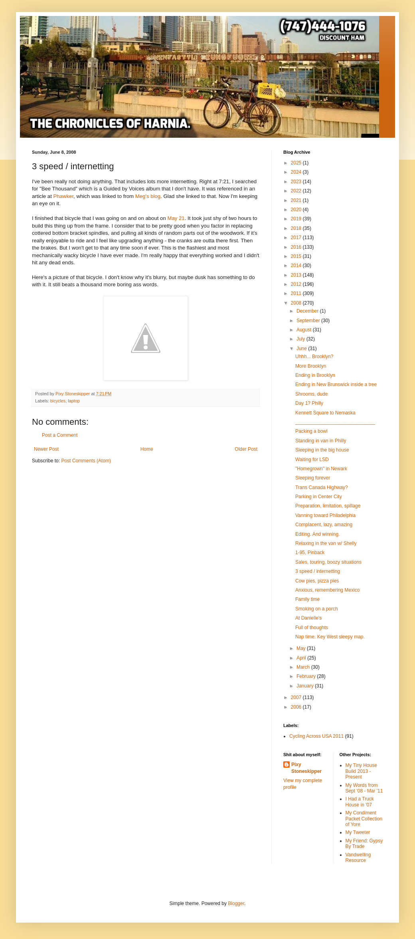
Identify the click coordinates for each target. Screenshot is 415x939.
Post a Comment (59, 435)
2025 (297, 163)
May (301, 648)
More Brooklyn (310, 366)
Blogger (236, 903)
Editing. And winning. (317, 534)
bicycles (57, 400)
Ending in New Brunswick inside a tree (336, 384)
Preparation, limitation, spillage (327, 506)
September (308, 320)
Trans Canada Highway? (321, 487)
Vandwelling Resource (358, 857)
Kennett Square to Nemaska (325, 413)
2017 (297, 237)
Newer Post (46, 449)
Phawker (63, 196)
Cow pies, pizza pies (317, 581)
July (301, 339)
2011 (297, 293)
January (305, 686)
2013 (297, 275)
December (308, 311)
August (304, 330)
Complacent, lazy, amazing (323, 524)
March (303, 667)
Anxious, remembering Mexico (327, 590)
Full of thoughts (311, 627)
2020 (297, 209)
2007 (297, 697)
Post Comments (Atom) (86, 461)
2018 (297, 228)
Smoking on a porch (316, 609)
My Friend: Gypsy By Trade (364, 843)
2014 (297, 265)
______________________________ (335, 422)
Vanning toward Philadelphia (325, 515)
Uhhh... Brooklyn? (314, 356)
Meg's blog (147, 196)
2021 (297, 200)
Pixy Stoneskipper (306, 768)
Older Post (246, 449)
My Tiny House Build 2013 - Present (361, 771)
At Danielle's (308, 618)
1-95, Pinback (309, 552)
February (306, 676)
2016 (297, 247)
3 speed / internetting (317, 571)
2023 (297, 181)
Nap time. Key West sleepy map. (330, 637)
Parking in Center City (318, 496)
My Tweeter (358, 832)
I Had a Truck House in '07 (360, 801)
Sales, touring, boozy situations (328, 562)
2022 (297, 191)
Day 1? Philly (309, 403)
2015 (297, 256)
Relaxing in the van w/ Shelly (325, 543)
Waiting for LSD (312, 459)
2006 (297, 707)
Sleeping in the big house (322, 450)
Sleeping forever (312, 478)
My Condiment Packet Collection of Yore (364, 818)
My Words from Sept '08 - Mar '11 (364, 788)
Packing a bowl (311, 431)
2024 (297, 172)
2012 (297, 284)
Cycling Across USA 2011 (316, 736)
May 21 (175, 218)
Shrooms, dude (311, 394)
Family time (307, 599)
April (301, 658)
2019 (297, 219)
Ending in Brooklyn (315, 375)
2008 (297, 303)
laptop (73, 400)
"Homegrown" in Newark (321, 468)
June (302, 348)
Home (146, 449)
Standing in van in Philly (320, 441)
